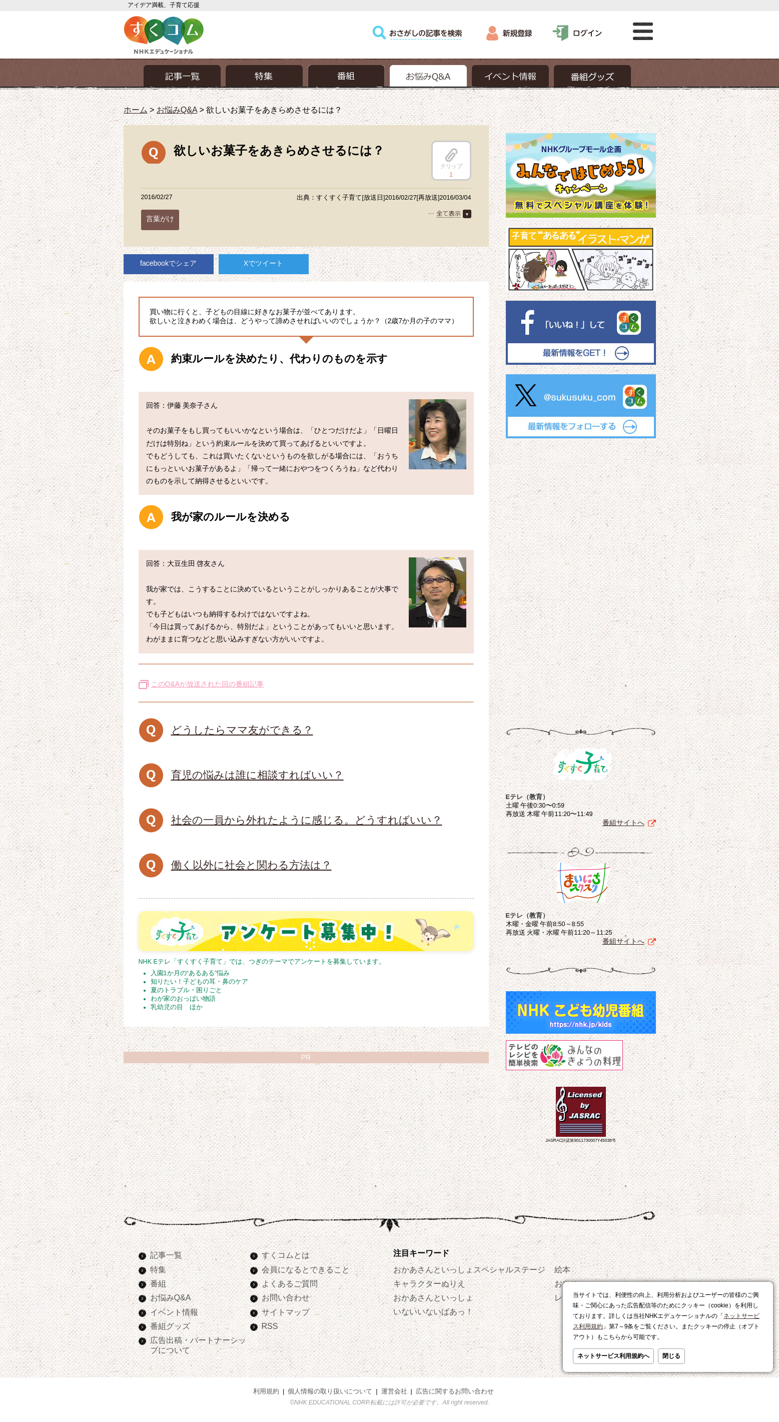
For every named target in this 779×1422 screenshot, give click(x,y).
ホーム (136, 109)
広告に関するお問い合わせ (455, 1391)
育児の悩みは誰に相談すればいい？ (257, 775)
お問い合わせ (286, 1297)
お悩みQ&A (177, 109)
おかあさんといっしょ (433, 1297)
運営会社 (394, 1391)
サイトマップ (286, 1311)
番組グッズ (170, 1325)
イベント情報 (174, 1311)
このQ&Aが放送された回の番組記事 (207, 684)
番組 (158, 1283)
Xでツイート (263, 263)
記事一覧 (166, 1254)
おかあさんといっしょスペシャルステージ (469, 1269)
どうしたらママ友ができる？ (242, 730)
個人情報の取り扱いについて (330, 1391)
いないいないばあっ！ (433, 1311)
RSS (270, 1325)
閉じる (671, 1355)
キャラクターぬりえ (429, 1283)
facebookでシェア (168, 263)
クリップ (451, 158)
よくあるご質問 (290, 1283)
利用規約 (266, 1391)
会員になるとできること (306, 1269)
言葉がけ (160, 219)
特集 (158, 1269)
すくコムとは (286, 1254)
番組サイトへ (623, 823)
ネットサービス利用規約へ (613, 1355)
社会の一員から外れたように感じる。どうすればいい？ (306, 820)
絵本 (562, 1269)
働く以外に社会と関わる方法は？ (251, 865)
